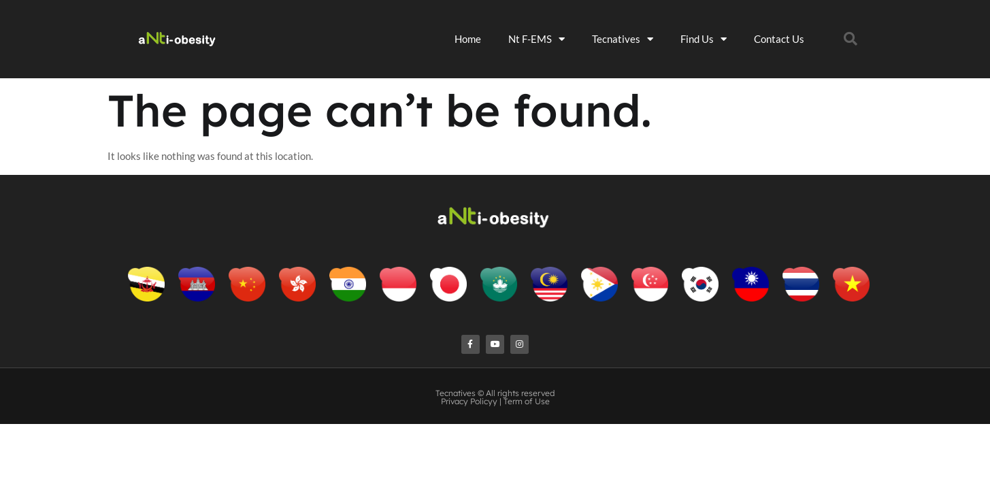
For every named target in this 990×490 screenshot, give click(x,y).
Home (497, 34)
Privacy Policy (467, 387)
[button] (864, 34)
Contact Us (809, 34)
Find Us (733, 34)
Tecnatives (652, 34)
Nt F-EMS (566, 34)
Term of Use (527, 387)
